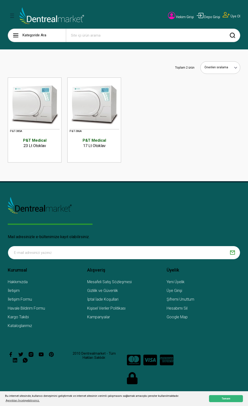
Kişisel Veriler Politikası (106, 308)
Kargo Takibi (18, 317)
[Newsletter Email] (124, 253)
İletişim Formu (20, 300)
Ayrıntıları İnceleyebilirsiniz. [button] (23, 400)
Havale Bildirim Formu (26, 308)
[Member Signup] (231, 16)
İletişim (14, 291)
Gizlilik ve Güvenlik (102, 291)
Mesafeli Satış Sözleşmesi (109, 282)
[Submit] (232, 253)
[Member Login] (181, 17)
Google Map (177, 317)
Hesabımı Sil (177, 308)
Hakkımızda (18, 282)
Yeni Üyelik (176, 282)
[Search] (153, 35)
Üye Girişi (174, 291)
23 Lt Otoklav (34, 143)
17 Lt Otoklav (94, 143)
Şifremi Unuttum (180, 300)
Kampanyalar (98, 317)
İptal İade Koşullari (102, 300)
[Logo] (51, 15)
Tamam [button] (226, 398)
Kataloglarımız (20, 326)
